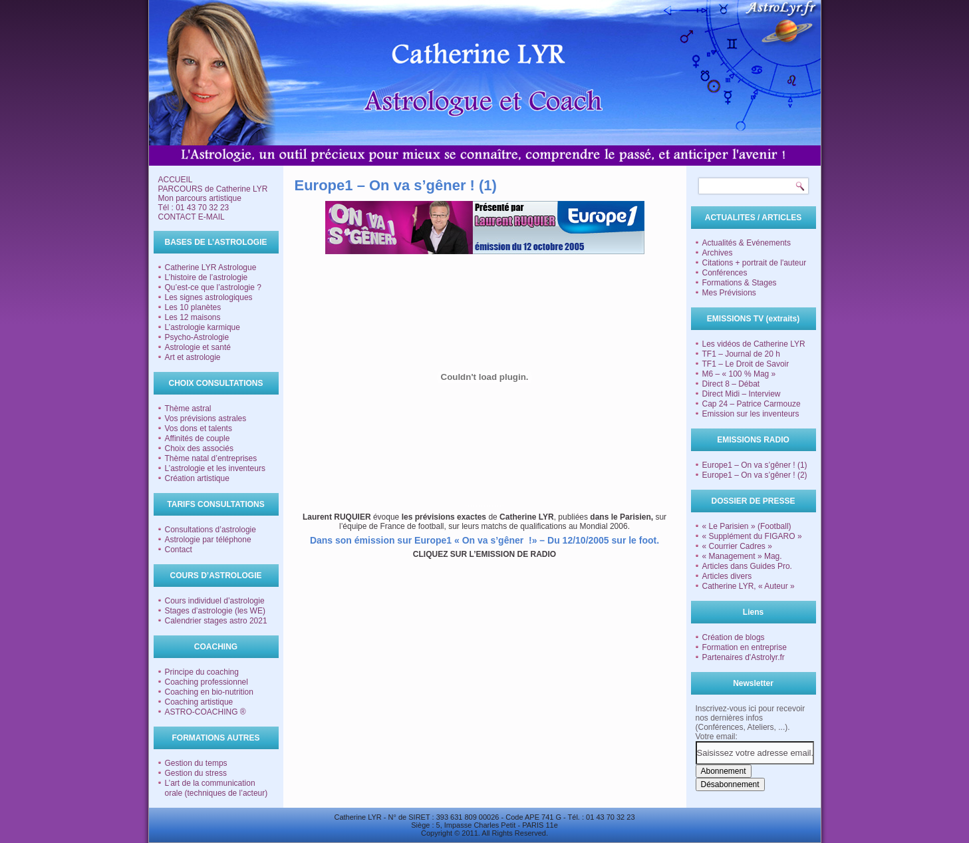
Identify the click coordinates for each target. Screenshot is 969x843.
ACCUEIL (175, 179)
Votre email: (717, 736)
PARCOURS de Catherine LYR (213, 189)
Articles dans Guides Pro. (747, 566)
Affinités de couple (197, 438)
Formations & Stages (739, 282)
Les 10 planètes (193, 307)
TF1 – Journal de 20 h (741, 354)
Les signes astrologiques (209, 297)
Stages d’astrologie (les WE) (215, 610)
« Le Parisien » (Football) (746, 526)
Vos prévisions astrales (206, 418)
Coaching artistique (199, 702)
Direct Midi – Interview (741, 394)
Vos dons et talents (198, 428)
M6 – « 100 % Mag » (739, 374)
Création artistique (197, 478)
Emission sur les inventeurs (750, 414)
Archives (717, 252)
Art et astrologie (193, 357)
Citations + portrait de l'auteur (754, 262)
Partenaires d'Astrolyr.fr (743, 657)
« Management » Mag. (742, 556)
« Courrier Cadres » (737, 546)
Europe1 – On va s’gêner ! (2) (754, 475)
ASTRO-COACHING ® (205, 712)
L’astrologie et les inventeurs (215, 468)
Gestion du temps (196, 763)
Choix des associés (199, 448)
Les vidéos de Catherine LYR (753, 344)
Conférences (725, 272)
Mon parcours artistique (199, 198)
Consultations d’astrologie (210, 529)
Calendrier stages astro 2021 (216, 620)
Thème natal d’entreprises (211, 458)
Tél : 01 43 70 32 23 (193, 207)
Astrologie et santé (198, 347)
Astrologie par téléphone (208, 539)
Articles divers (727, 576)
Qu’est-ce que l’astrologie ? (213, 287)
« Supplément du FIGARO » (752, 536)
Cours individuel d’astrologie (215, 600)
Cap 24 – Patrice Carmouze (751, 404)
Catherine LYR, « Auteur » (748, 586)
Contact (178, 549)
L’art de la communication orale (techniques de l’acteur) (216, 788)
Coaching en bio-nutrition (209, 692)
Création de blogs (733, 637)
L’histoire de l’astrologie (206, 277)
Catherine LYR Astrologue (211, 267)
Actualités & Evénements (746, 243)
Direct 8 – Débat (731, 384)
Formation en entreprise (744, 647)
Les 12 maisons (193, 317)
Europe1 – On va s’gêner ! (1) (754, 465)
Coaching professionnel (206, 682)
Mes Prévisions (729, 292)
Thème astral (188, 408)
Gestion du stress (196, 773)
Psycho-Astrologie (197, 337)
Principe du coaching (202, 672)
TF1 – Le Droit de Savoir (745, 364)
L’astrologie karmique (202, 327)
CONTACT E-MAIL (191, 217)
